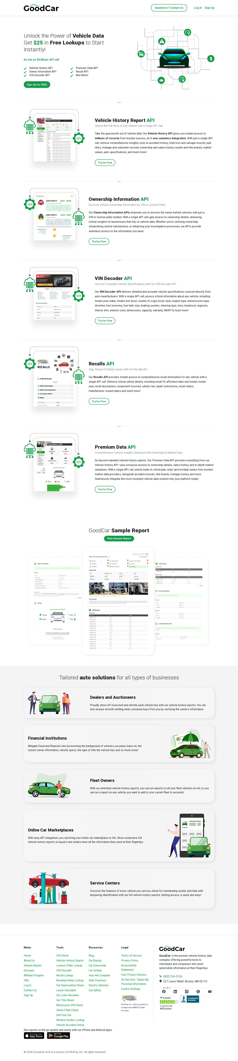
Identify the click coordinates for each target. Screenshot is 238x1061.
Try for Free (105, 162)
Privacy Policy (129, 960)
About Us (29, 960)
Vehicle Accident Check (70, 1025)
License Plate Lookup (69, 965)
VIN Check (62, 955)
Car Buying (95, 960)
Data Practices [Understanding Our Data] (97, 980)
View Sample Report (119, 538)
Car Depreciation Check (70, 985)
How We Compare (99, 975)
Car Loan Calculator (67, 995)
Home (27, 955)
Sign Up (209, 7)
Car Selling (95, 970)
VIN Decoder (64, 970)
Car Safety (95, 990)
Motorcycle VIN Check (69, 1005)
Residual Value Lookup (70, 980)
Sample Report (33, 965)
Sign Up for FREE (37, 84)
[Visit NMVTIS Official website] (129, 999)
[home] (41, 7)
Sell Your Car (63, 1015)
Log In (198, 7)
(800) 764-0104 (172, 976)
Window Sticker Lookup (70, 1020)
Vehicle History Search (69, 960)
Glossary (29, 970)
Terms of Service (131, 955)
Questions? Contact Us (169, 7)
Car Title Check (65, 1000)
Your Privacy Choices (133, 974)
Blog (91, 955)
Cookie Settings (130, 989)
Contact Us (30, 990)
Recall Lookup (64, 975)
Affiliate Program (34, 975)
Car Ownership (97, 965)
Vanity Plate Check (67, 1010)
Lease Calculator (66, 990)
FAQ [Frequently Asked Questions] (26, 980)
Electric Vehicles (99, 985)
